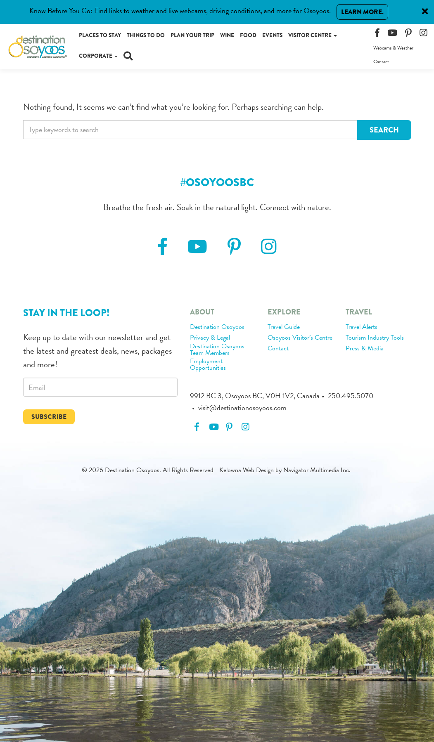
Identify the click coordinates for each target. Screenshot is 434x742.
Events (272, 35)
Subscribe (48, 416)
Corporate (98, 56)
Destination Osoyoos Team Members (217, 350)
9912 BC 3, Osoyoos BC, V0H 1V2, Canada (255, 395)
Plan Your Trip (192, 35)
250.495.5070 (350, 395)
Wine (227, 35)
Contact (381, 61)
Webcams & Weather (393, 48)
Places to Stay (100, 35)
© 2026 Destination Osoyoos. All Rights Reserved (147, 470)
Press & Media (365, 348)
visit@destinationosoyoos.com (242, 407)
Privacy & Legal (210, 338)
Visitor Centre (312, 35)
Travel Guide (284, 327)
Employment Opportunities (208, 364)
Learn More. (362, 12)
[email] (100, 387)
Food (248, 35)
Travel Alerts (361, 327)
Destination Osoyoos (217, 327)
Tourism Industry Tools (375, 338)
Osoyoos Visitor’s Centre (300, 338)
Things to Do (146, 35)
